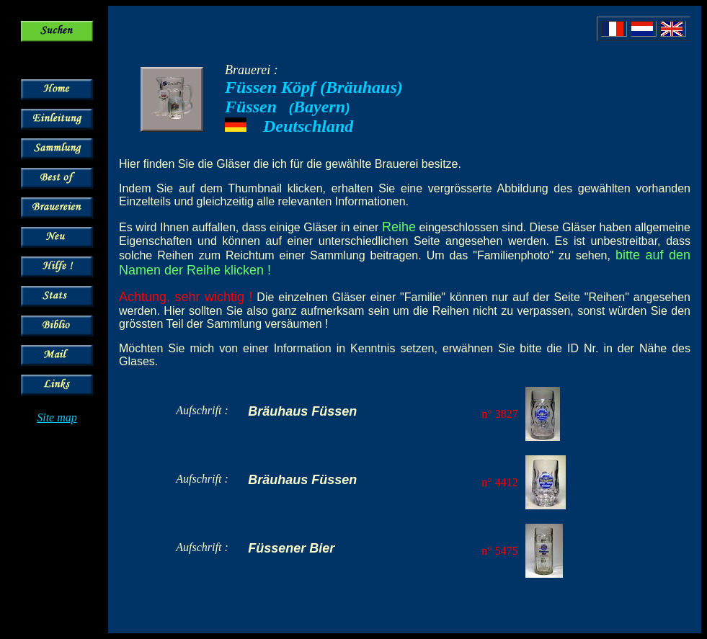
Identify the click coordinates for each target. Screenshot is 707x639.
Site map (57, 417)
